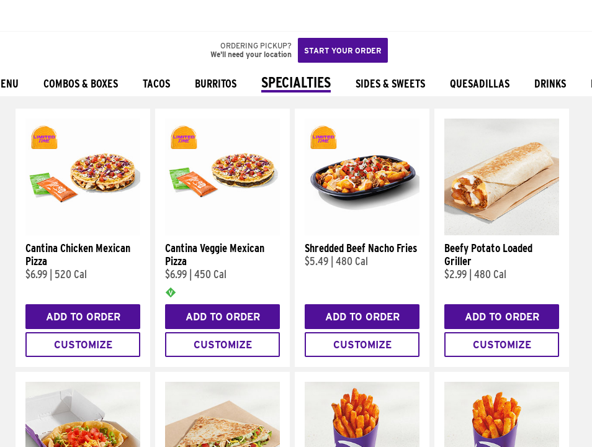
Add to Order (83, 317)
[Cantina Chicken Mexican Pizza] (82, 232)
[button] (50, 15)
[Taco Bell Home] (21, 15)
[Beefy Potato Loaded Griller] (501, 232)
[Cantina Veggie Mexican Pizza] (222, 232)
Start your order (343, 50)
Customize (83, 345)
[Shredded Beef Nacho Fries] (362, 232)
